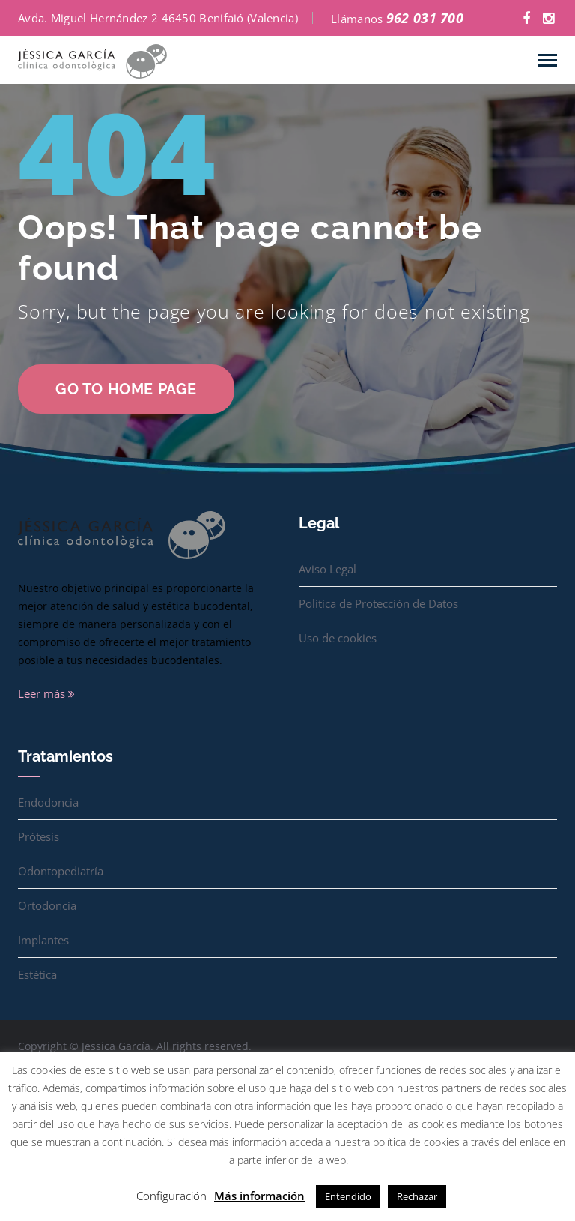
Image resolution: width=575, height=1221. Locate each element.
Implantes (43, 939)
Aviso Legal (327, 568)
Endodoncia (48, 802)
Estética (37, 974)
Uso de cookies (338, 637)
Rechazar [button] (417, 1196)
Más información (259, 1195)
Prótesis (38, 836)
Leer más (46, 693)
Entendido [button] (348, 1196)
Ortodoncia (47, 905)
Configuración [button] (171, 1195)
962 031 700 (424, 18)
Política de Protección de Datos (378, 603)
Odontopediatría (60, 870)
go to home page (126, 389)
